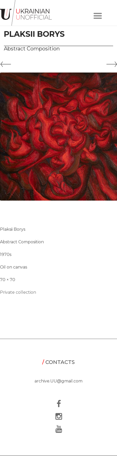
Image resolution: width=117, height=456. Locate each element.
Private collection (18, 292)
